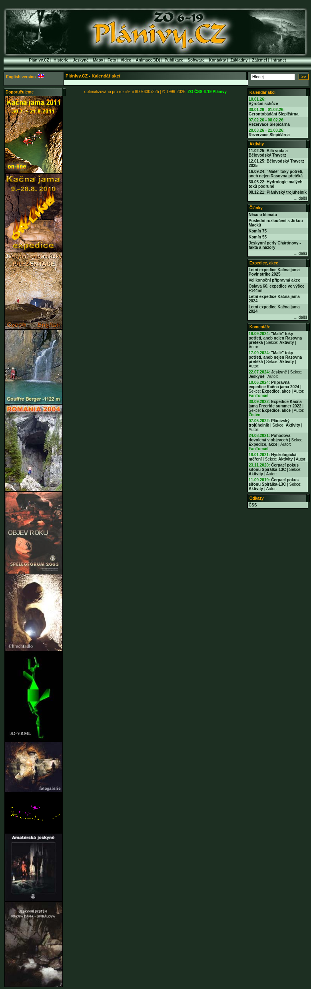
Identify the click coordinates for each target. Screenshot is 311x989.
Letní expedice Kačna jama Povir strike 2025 (274, 272)
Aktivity (256, 144)
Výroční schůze (263, 103)
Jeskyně (80, 60)
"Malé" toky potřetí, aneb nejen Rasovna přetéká (275, 338)
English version (25, 77)
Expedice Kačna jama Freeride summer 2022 (275, 403)
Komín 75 (258, 231)
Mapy (98, 60)
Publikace (174, 60)
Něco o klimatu (263, 214)
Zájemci (259, 60)
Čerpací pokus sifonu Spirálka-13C (274, 467)
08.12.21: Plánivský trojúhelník (278, 192)
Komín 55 (258, 237)
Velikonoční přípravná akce (274, 280)
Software (195, 60)
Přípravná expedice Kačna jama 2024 (274, 384)
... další (300, 198)
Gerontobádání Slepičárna (273, 114)
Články (256, 208)
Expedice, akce (263, 263)
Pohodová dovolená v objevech (270, 437)
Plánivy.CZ (39, 60)
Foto (112, 60)
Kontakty (217, 60)
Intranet (278, 60)
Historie (61, 60)
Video (126, 60)
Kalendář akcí (262, 92)
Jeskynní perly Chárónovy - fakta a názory (275, 245)
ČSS (253, 505)
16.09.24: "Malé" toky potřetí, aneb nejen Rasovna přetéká (276, 173)
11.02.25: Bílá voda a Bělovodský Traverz (268, 153)
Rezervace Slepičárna (269, 124)
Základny (238, 60)
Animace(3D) (148, 60)
